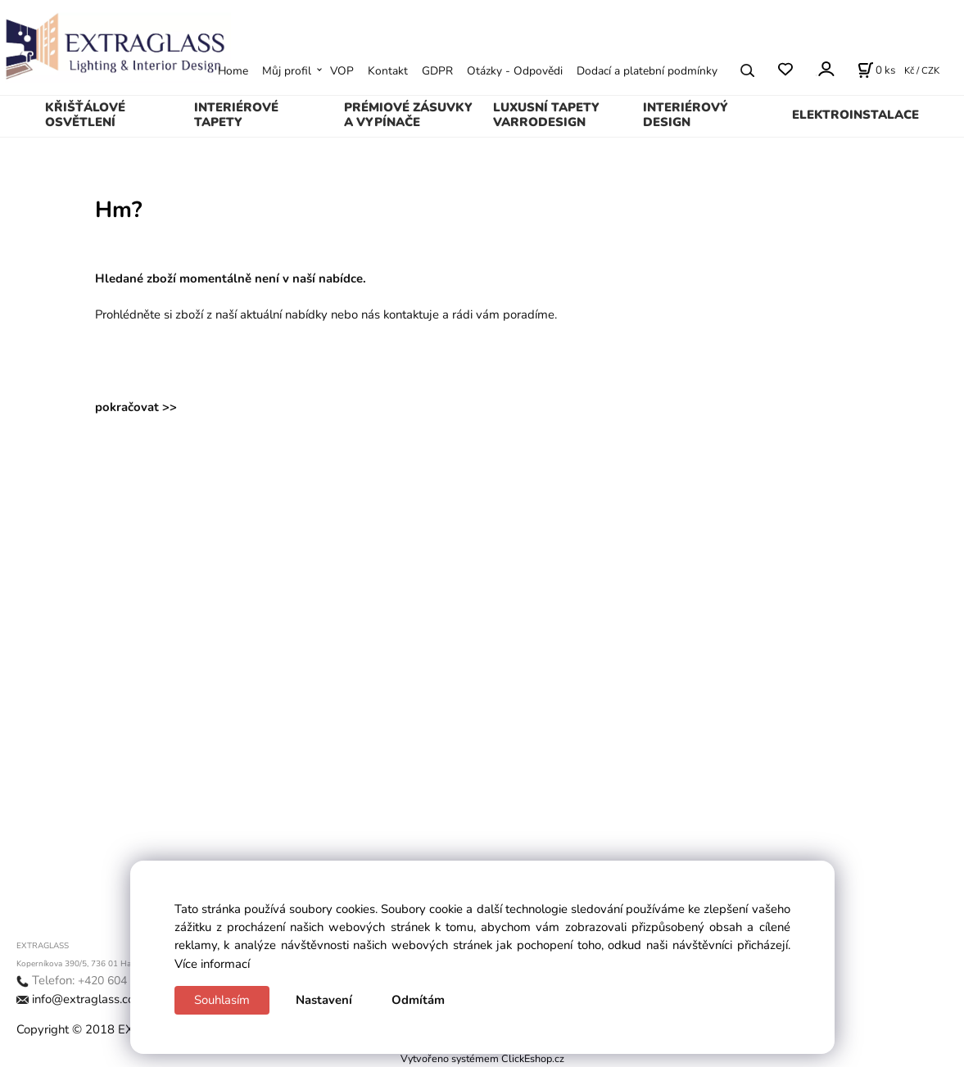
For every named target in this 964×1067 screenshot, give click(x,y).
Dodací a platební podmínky (647, 71)
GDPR (437, 71)
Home (233, 71)
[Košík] (876, 70)
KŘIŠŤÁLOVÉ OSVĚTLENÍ (85, 114)
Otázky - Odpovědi (515, 71)
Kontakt (388, 71)
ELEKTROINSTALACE (855, 114)
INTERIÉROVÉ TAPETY (236, 114)
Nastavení (324, 1000)
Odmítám (418, 1000)
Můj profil (286, 71)
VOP (342, 71)
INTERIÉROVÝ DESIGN (685, 114)
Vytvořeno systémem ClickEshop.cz (482, 1058)
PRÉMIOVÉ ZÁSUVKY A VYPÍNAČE (408, 114)
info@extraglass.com (88, 999)
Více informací (212, 964)
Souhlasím (222, 1000)
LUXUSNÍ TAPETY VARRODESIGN (546, 114)
